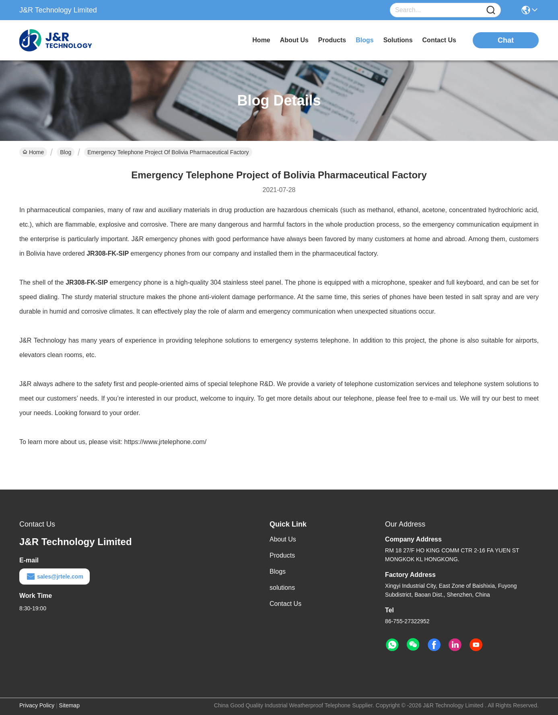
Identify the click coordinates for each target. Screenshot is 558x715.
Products (282, 555)
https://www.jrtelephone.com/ (165, 441)
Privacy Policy (36, 705)
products (332, 40)
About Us (283, 539)
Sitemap (69, 705)
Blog (65, 152)
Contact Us (285, 603)
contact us (439, 40)
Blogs (278, 571)
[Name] (491, 10)
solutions (398, 40)
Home (261, 40)
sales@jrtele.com (54, 576)
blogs (364, 40)
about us (294, 40)
